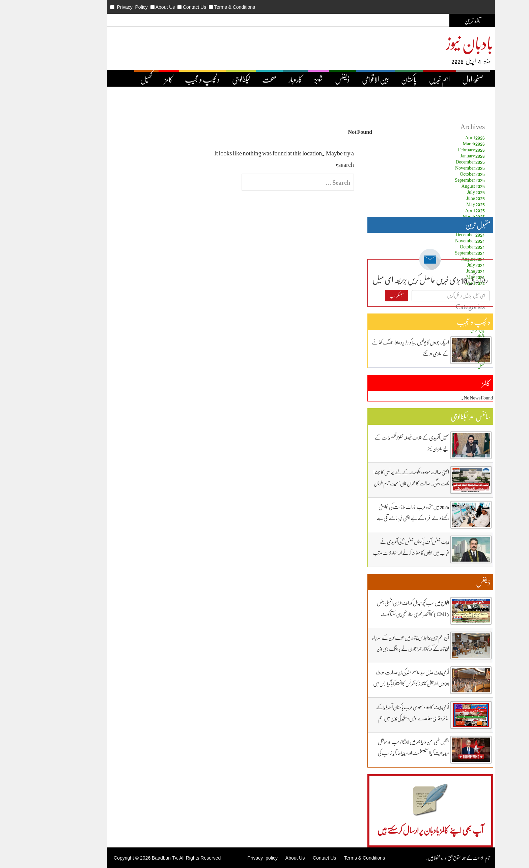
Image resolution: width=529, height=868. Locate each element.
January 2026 (436, 155)
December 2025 (433, 161)
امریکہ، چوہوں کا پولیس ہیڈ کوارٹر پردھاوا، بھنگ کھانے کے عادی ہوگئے (374, 347)
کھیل (110, 79)
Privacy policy (226, 858)
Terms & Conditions (198, 7)
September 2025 (433, 179)
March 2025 (437, 216)
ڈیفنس (306, 79)
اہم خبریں (403, 79)
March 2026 (437, 143)
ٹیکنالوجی (205, 79)
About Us (129, 7)
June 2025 (439, 198)
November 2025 (433, 167)
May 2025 (439, 204)
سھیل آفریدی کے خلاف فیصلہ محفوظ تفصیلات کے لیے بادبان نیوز (375, 442)
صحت (233, 79)
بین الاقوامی (339, 79)
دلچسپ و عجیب (166, 79)
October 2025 (435, 173)
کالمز (132, 79)
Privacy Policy (96, 7)
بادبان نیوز (433, 42)
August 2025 (436, 185)
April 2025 (438, 210)
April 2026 (438, 137)
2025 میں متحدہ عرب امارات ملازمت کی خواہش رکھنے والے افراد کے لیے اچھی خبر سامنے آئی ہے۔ (375, 512)
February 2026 (434, 149)
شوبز (282, 79)
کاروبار (259, 79)
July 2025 (439, 192)
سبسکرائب (360, 295)
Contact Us (158, 7)
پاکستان (372, 79)
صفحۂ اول (436, 79)
